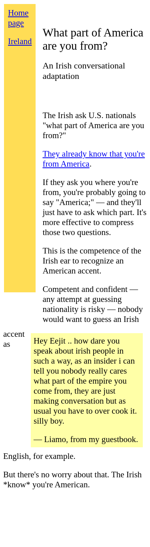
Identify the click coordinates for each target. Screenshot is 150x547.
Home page (18, 18)
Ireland (20, 41)
